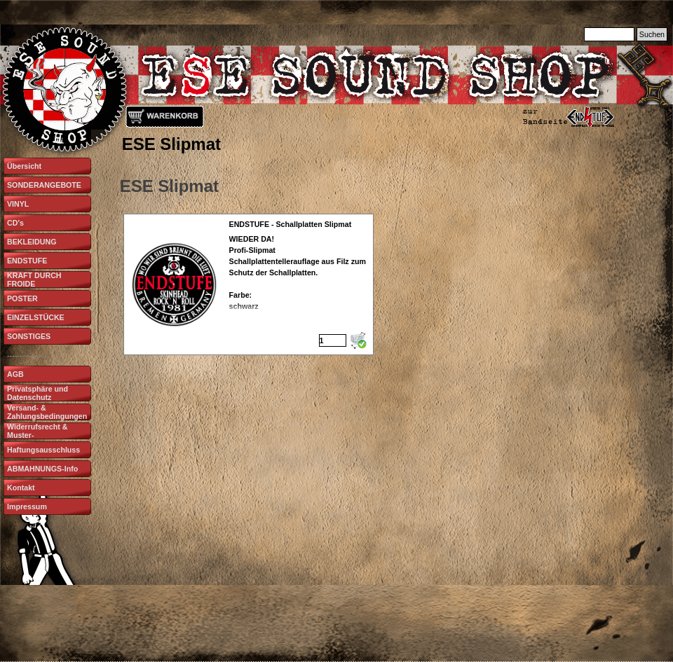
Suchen (652, 34)
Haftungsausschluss (43, 450)
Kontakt (21, 487)
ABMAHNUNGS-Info (42, 468)
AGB (15, 374)
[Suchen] (609, 34)
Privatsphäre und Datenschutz (37, 393)
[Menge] (332, 340)
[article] (248, 284)
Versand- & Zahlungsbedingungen (47, 412)
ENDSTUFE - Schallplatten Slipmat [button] (290, 224)
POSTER (22, 298)
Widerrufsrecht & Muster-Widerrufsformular (39, 435)
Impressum (27, 506)
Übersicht (24, 166)
